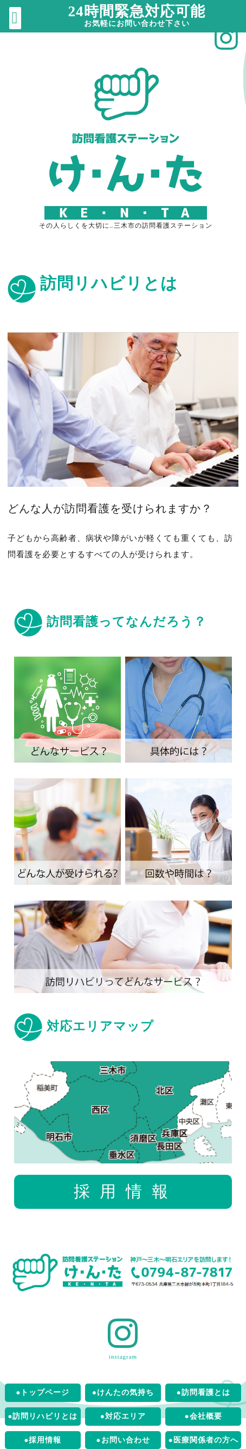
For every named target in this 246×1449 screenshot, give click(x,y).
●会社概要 (203, 1416)
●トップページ (42, 1392)
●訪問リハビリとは (42, 1416)
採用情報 (126, 1191)
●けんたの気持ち (123, 1392)
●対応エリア (123, 1416)
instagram (123, 1356)
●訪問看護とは (203, 1392)
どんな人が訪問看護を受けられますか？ (110, 508)
